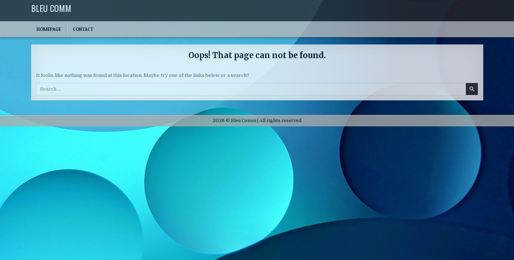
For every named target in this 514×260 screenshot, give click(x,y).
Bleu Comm (51, 7)
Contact (83, 29)
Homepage (49, 29)
